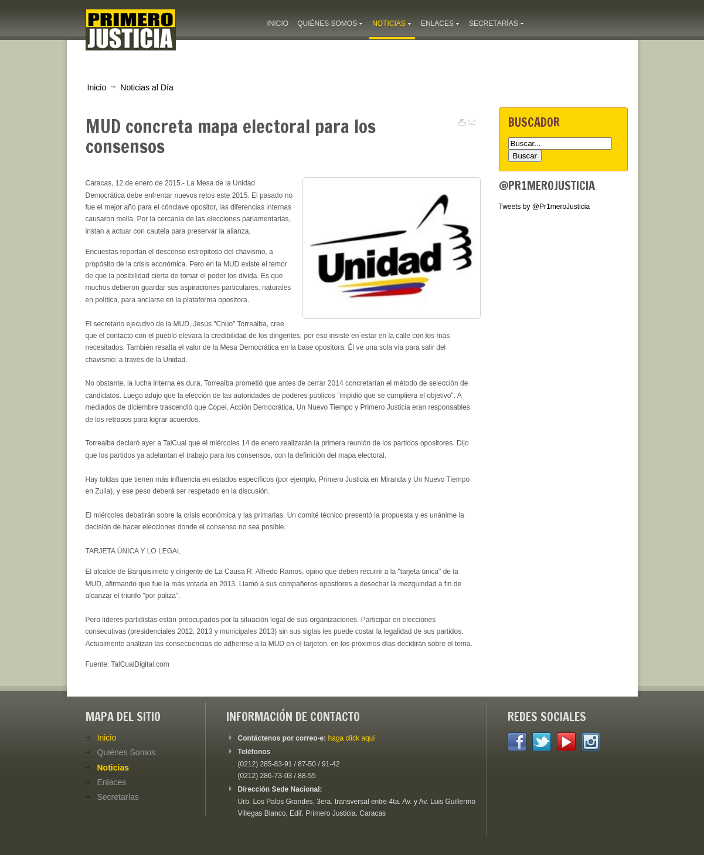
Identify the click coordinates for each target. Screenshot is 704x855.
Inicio (97, 87)
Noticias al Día (146, 87)
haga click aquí (351, 738)
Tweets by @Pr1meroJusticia (544, 206)
